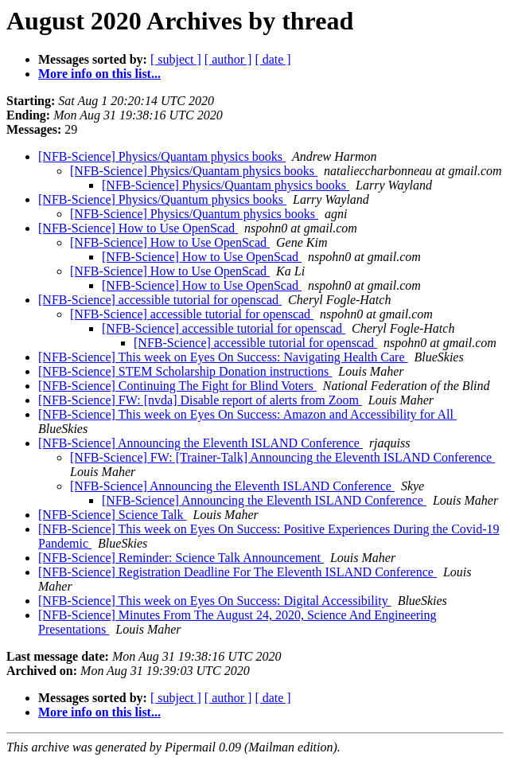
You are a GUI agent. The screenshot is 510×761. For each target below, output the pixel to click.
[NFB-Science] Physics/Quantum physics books (162, 199)
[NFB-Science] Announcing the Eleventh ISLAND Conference (200, 443)
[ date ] (272, 59)
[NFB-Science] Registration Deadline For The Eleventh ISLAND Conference (237, 572)
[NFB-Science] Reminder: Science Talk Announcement (181, 557)
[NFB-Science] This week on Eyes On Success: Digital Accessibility (214, 600)
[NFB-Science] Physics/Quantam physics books (162, 156)
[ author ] (228, 59)
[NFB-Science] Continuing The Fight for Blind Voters (177, 385)
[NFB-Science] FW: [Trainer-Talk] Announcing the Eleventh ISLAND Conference (282, 457)
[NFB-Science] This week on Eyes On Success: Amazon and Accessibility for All (247, 414)
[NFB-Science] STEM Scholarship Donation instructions (185, 371)
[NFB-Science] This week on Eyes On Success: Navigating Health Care (222, 357)
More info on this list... (99, 73)
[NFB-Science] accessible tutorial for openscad (160, 299)
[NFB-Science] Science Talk (112, 514)
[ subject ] (175, 59)
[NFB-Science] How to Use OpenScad (138, 228)
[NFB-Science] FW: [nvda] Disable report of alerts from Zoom (200, 400)
